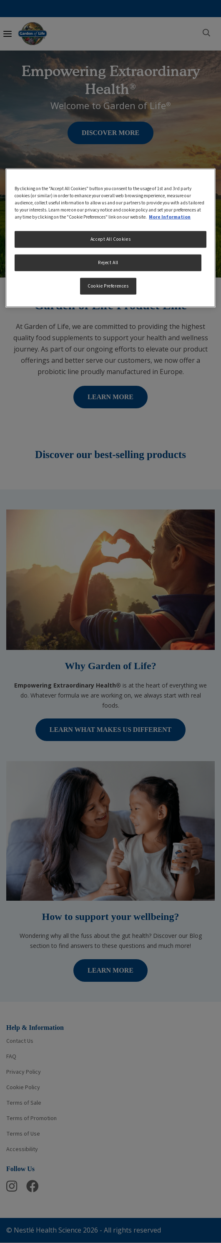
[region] (110, 238)
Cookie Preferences (108, 286)
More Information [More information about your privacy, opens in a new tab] (170, 217)
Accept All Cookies (110, 239)
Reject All (108, 262)
